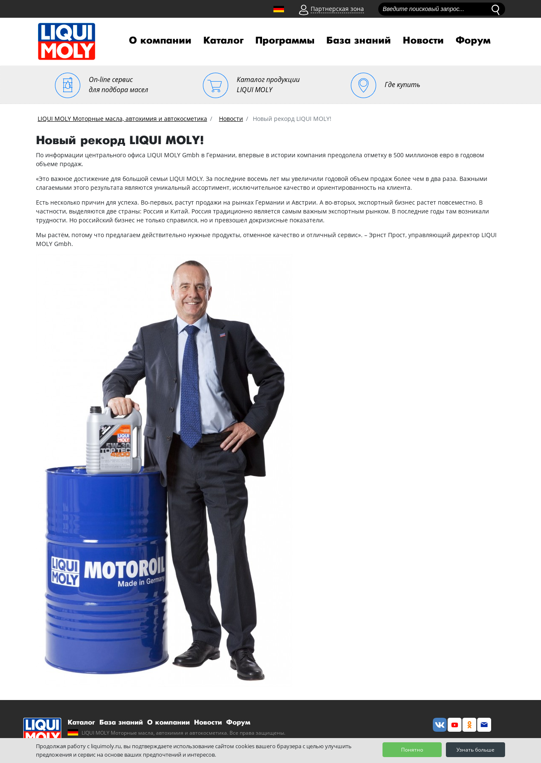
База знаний (358, 41)
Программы (284, 41)
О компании (160, 41)
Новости (423, 41)
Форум (473, 41)
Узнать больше (475, 749)
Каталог (223, 41)
